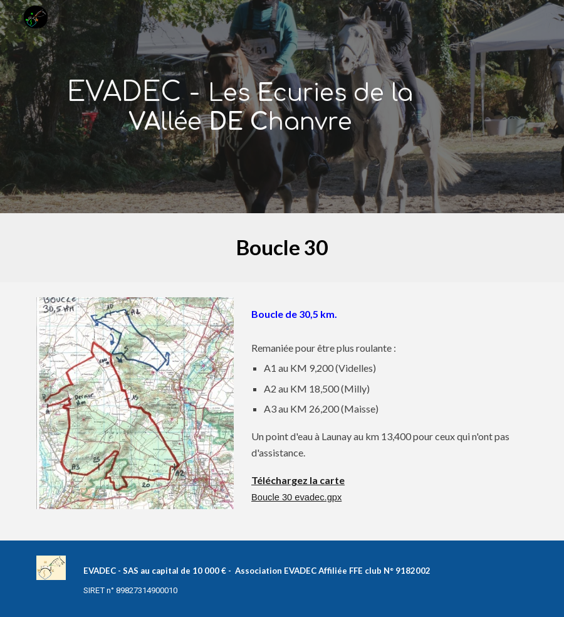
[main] (240, 106)
